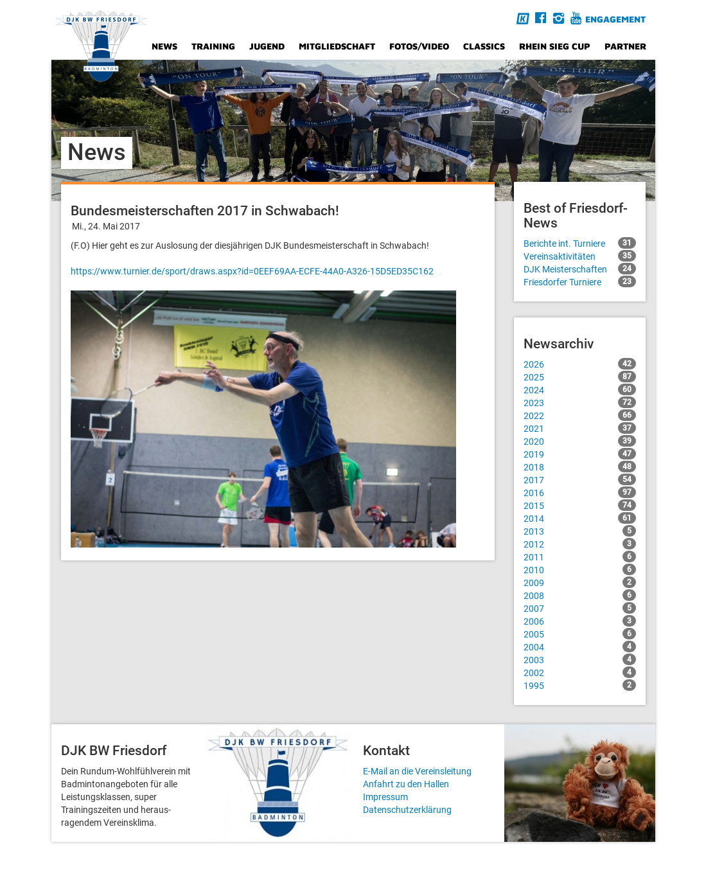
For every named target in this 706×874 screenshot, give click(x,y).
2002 (580, 672)
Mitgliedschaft (337, 45)
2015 (580, 505)
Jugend (267, 45)
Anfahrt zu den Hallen (406, 784)
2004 (580, 646)
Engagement (615, 18)
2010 (580, 569)
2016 (580, 492)
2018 (580, 466)
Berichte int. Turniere (580, 243)
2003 (580, 659)
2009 (580, 582)
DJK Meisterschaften (580, 268)
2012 (580, 543)
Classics (484, 45)
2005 (580, 633)
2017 (580, 479)
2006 (580, 621)
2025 (580, 376)
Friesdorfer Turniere (580, 281)
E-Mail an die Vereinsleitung (417, 771)
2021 (580, 428)
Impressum (385, 797)
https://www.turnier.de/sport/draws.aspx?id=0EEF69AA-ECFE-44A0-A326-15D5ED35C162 (252, 271)
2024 (580, 389)
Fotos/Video (419, 45)
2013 (580, 531)
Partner (625, 45)
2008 (580, 595)
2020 (580, 441)
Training (213, 45)
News (164, 45)
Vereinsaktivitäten (580, 256)
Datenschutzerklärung (407, 810)
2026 (580, 364)
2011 (580, 556)
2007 (580, 608)
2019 (580, 453)
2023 (580, 402)
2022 (580, 415)
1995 (580, 685)
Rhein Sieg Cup (554, 45)
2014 (580, 518)
